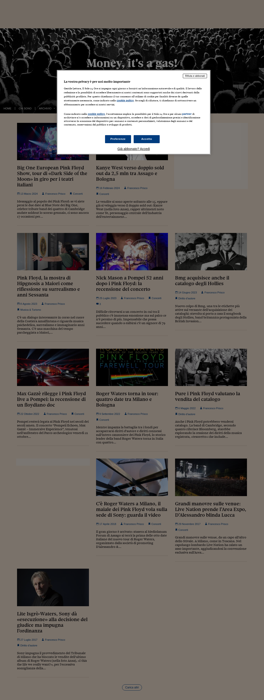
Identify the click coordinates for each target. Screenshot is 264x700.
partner (187, 113)
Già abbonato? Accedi (134, 149)
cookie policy (125, 100)
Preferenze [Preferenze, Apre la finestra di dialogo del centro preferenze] (118, 138)
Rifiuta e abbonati (195, 75)
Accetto (146, 138)
